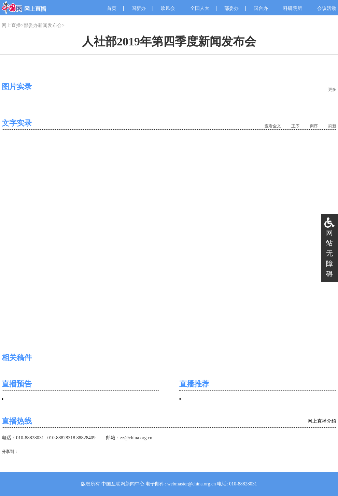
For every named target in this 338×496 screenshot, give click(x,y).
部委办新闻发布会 (43, 25)
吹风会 (168, 8)
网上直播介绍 (322, 421)
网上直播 (11, 25)
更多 (332, 89)
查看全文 (273, 126)
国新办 (138, 8)
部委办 (231, 8)
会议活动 (326, 8)
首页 (111, 8)
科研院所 (292, 8)
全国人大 (199, 8)
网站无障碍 (329, 253)
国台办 (261, 8)
